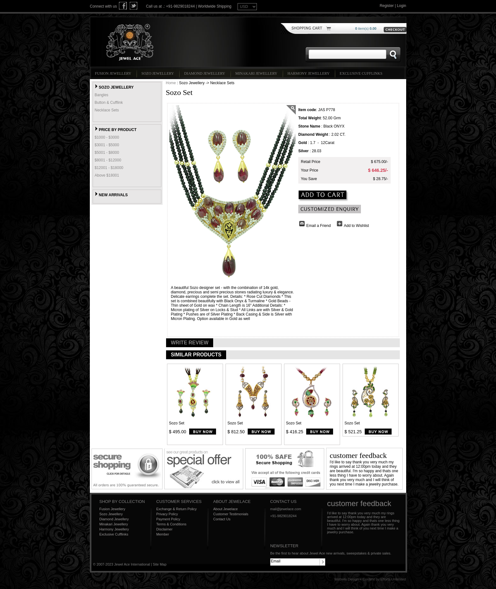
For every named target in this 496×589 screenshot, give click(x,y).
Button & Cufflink (109, 102)
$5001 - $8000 (107, 152)
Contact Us (221, 519)
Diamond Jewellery (205, 73)
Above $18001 (107, 175)
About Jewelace (225, 509)
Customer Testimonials (230, 514)
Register (387, 5)
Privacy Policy (167, 514)
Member (162, 534)
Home (171, 83)
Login (401, 5)
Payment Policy (168, 519)
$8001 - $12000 (108, 160)
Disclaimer (164, 529)
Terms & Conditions (171, 524)
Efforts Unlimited (393, 579)
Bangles (101, 95)
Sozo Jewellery (158, 73)
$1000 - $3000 (107, 137)
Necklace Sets (107, 110)
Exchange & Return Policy (176, 509)
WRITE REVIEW (189, 342)
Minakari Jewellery (257, 73)
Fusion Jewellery (114, 73)
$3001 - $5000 (107, 145)
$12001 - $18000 (109, 168)
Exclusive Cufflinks (362, 73)
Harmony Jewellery (310, 73)
